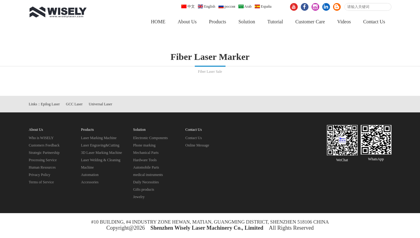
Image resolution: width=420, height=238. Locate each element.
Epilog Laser (50, 104)
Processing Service (43, 160)
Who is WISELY (41, 138)
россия (226, 6)
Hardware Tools (145, 160)
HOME (158, 21)
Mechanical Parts (146, 153)
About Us (187, 21)
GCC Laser (74, 104)
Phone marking (144, 145)
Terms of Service (41, 182)
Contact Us (374, 21)
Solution (246, 21)
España (263, 6)
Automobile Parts (146, 168)
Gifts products (143, 190)
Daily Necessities (146, 182)
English (206, 6)
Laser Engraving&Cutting (100, 145)
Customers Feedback (44, 145)
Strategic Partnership (44, 153)
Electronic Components (150, 138)
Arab (245, 6)
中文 (188, 6)
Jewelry (138, 197)
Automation (89, 175)
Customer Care (310, 21)
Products (217, 21)
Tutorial (275, 21)
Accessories (89, 182)
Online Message (197, 145)
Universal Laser (100, 104)
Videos (344, 21)
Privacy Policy (39, 175)
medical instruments (148, 175)
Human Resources (42, 168)
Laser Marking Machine (98, 138)
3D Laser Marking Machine (101, 153)
